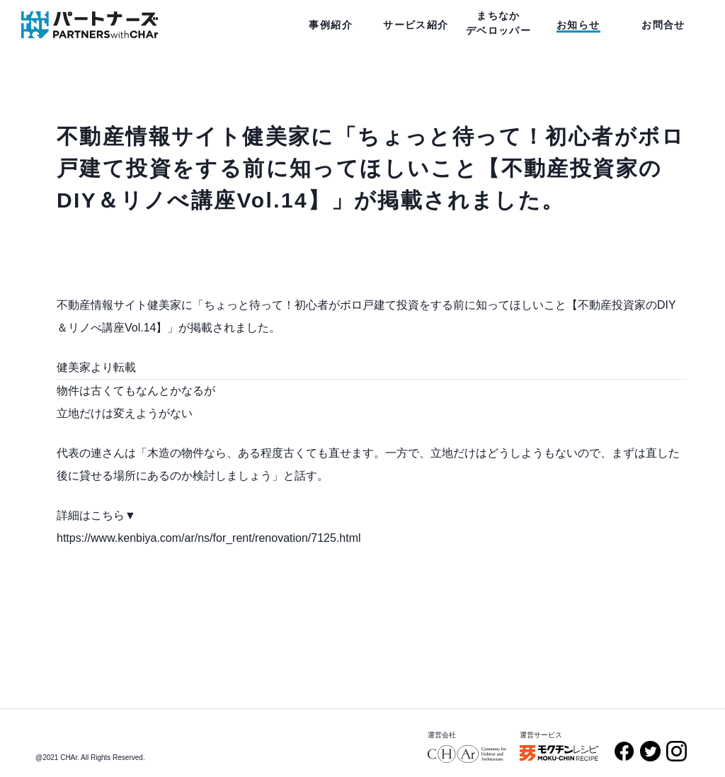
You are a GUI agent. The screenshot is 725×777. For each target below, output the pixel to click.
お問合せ (663, 24)
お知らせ (578, 24)
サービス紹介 (415, 24)
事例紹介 (331, 24)
